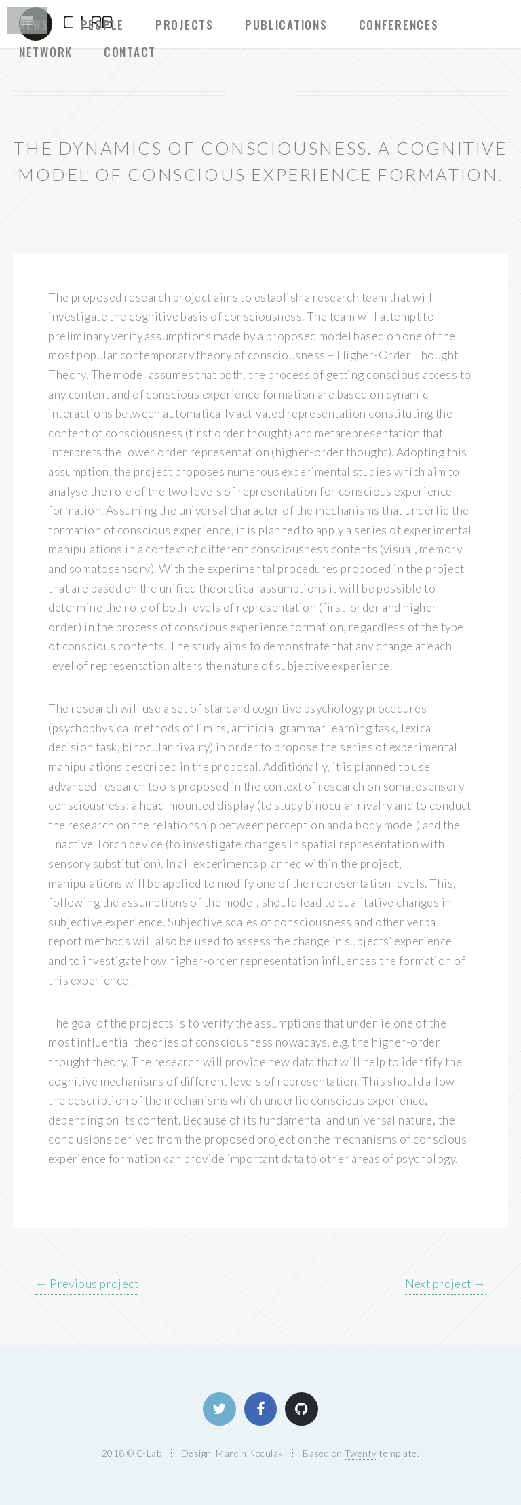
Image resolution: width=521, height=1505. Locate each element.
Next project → (445, 1283)
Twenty (361, 1453)
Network (46, 51)
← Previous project (86, 1283)
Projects (184, 24)
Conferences (399, 24)
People (102, 24)
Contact (130, 51)
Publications (286, 24)
